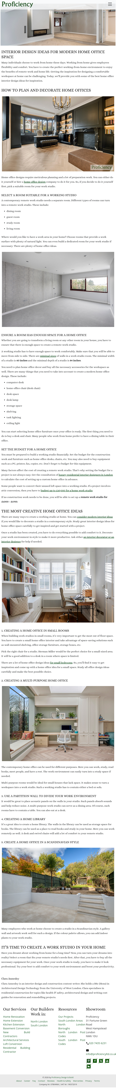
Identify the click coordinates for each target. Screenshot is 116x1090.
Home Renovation (14, 1016)
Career (27, 1080)
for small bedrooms (61, 662)
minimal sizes (48, 355)
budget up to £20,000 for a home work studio (67, 490)
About (19, 1080)
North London (39, 1021)
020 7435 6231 (98, 1043)
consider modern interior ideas (95, 516)
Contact (41, 1080)
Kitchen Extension (14, 1024)
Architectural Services (16, 1040)
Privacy (88, 1080)
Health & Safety (64, 1080)
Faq (34, 1080)
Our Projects (65, 1016)
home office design (35, 181)
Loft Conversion (12, 1044)
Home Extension (13, 1020)
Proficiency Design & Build (63, 1077)
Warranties (78, 1080)
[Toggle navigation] (110, 4)
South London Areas (70, 1020)
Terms (97, 1080)
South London (39, 1025)
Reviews (51, 1080)
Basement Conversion (16, 1028)
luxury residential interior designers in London (86, 474)
